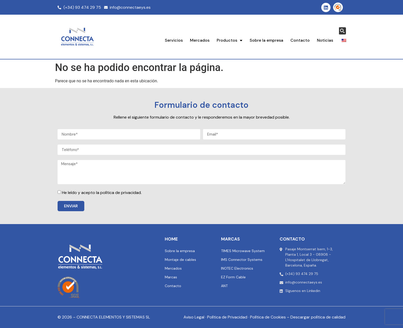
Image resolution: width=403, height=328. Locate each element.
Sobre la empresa (266, 40)
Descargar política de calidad (317, 317)
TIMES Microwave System (243, 251)
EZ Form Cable (233, 277)
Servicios (174, 40)
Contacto (300, 40)
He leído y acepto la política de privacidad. (102, 192)
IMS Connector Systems (241, 259)
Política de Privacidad (227, 317)
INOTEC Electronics (237, 268)
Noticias (325, 40)
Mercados (199, 40)
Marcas (171, 277)
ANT (224, 285)
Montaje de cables (180, 259)
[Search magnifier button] (342, 30)
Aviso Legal (194, 317)
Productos (229, 40)
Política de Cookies (268, 317)
